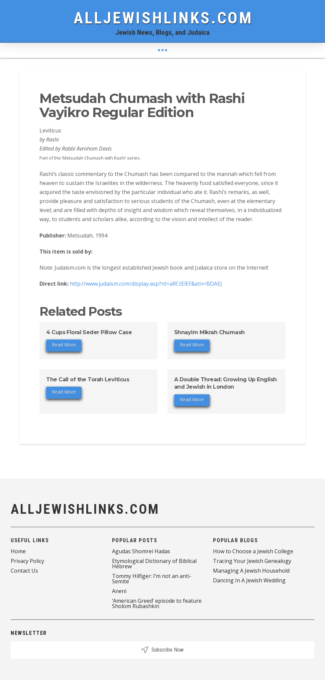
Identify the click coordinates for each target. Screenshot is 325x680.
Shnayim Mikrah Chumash (209, 332)
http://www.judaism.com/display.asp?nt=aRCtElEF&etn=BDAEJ (146, 283)
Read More (64, 345)
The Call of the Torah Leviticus (87, 379)
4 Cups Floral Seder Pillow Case (89, 332)
